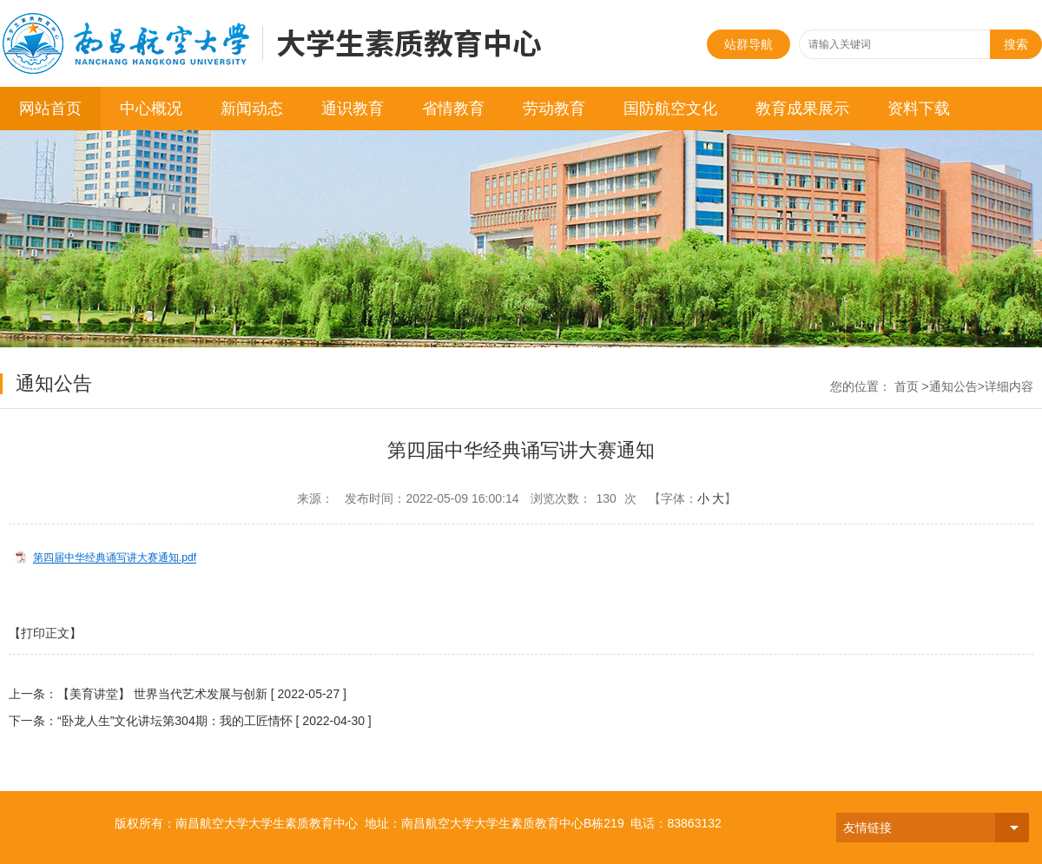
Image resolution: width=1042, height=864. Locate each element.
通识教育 (352, 108)
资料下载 (918, 108)
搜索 (1016, 44)
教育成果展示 (802, 108)
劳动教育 (554, 108)
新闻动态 (252, 108)
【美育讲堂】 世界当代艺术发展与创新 (162, 694)
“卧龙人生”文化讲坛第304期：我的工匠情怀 (175, 721)
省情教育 (453, 108)
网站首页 (50, 108)
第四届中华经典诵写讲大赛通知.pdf (114, 558)
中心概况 (151, 108)
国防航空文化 (670, 108)
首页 (906, 386)
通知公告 (953, 386)
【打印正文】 (45, 633)
